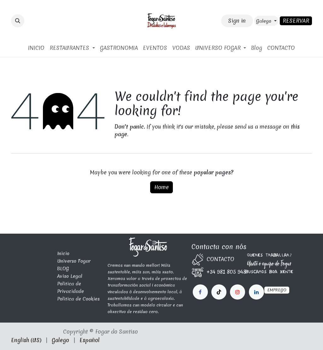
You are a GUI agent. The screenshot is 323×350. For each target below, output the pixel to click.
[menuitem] (36, 48)
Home (161, 187)
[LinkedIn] (237, 292)
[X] (218, 292)
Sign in (237, 20)
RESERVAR (296, 20)
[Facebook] (200, 292)
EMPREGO (276, 290)
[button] (17, 20)
